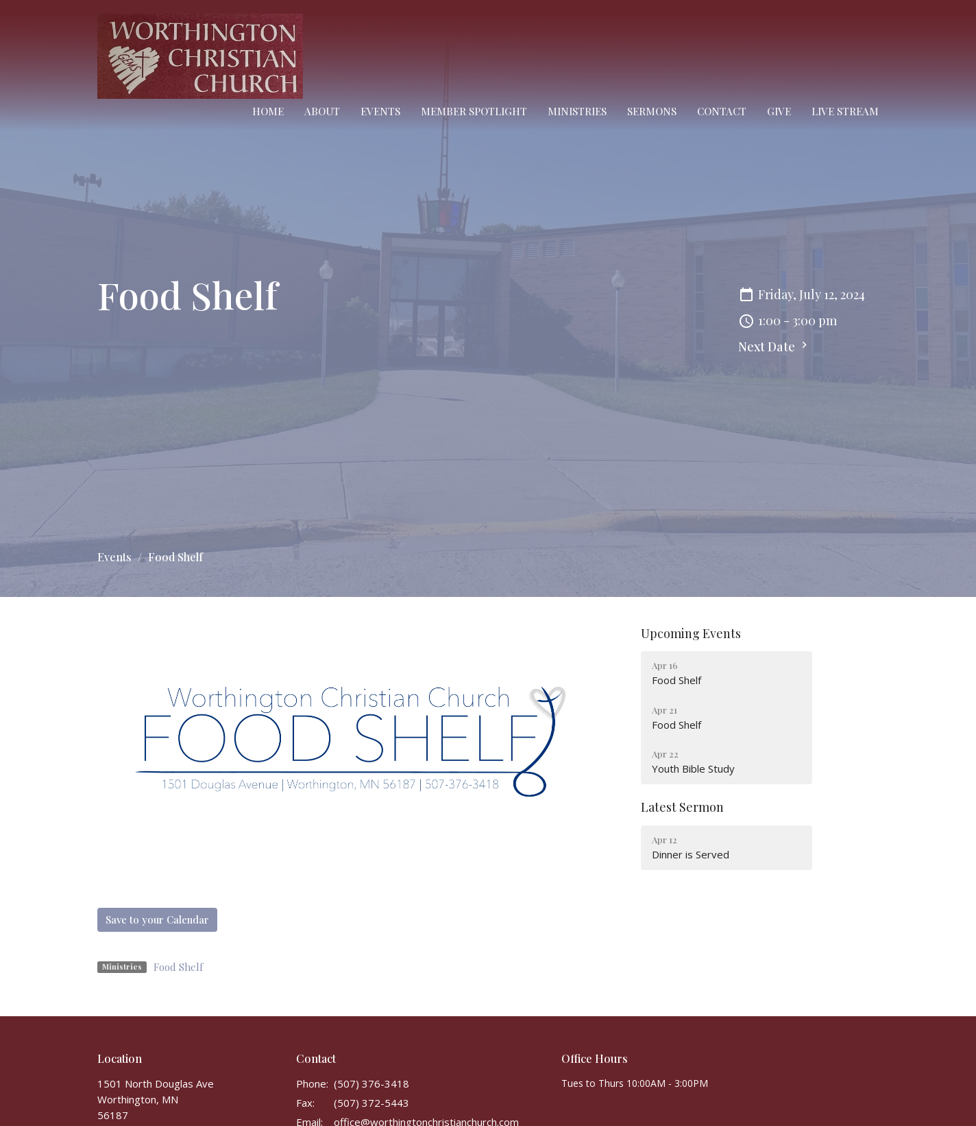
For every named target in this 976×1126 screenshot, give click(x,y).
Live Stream (845, 111)
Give (779, 111)
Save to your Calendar (157, 919)
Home (268, 111)
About (322, 111)
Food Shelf (178, 967)
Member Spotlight (474, 111)
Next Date (774, 346)
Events (380, 111)
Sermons (651, 111)
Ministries (577, 111)
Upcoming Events (691, 633)
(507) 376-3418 (371, 1083)
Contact (721, 111)
